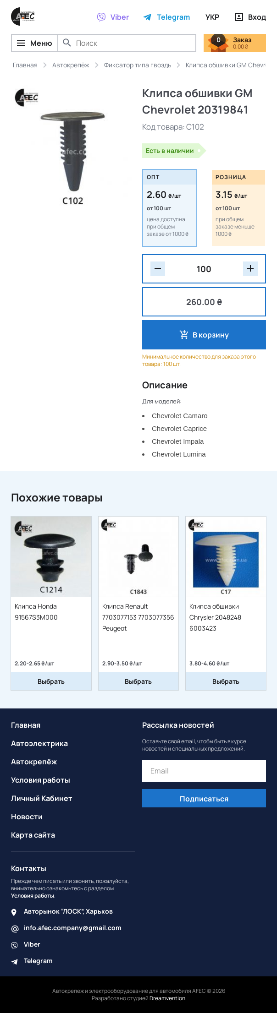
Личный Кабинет (41, 798)
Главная (25, 725)
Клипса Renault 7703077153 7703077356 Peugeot (138, 617)
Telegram (38, 960)
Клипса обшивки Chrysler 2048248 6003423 (215, 617)
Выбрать (51, 681)
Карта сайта (33, 835)
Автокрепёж (34, 762)
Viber (32, 944)
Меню (34, 43)
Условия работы (40, 780)
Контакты (28, 868)
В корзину (211, 335)
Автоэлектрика (39, 743)
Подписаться (204, 799)
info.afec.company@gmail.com (73, 927)
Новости (27, 816)
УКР (212, 17)
